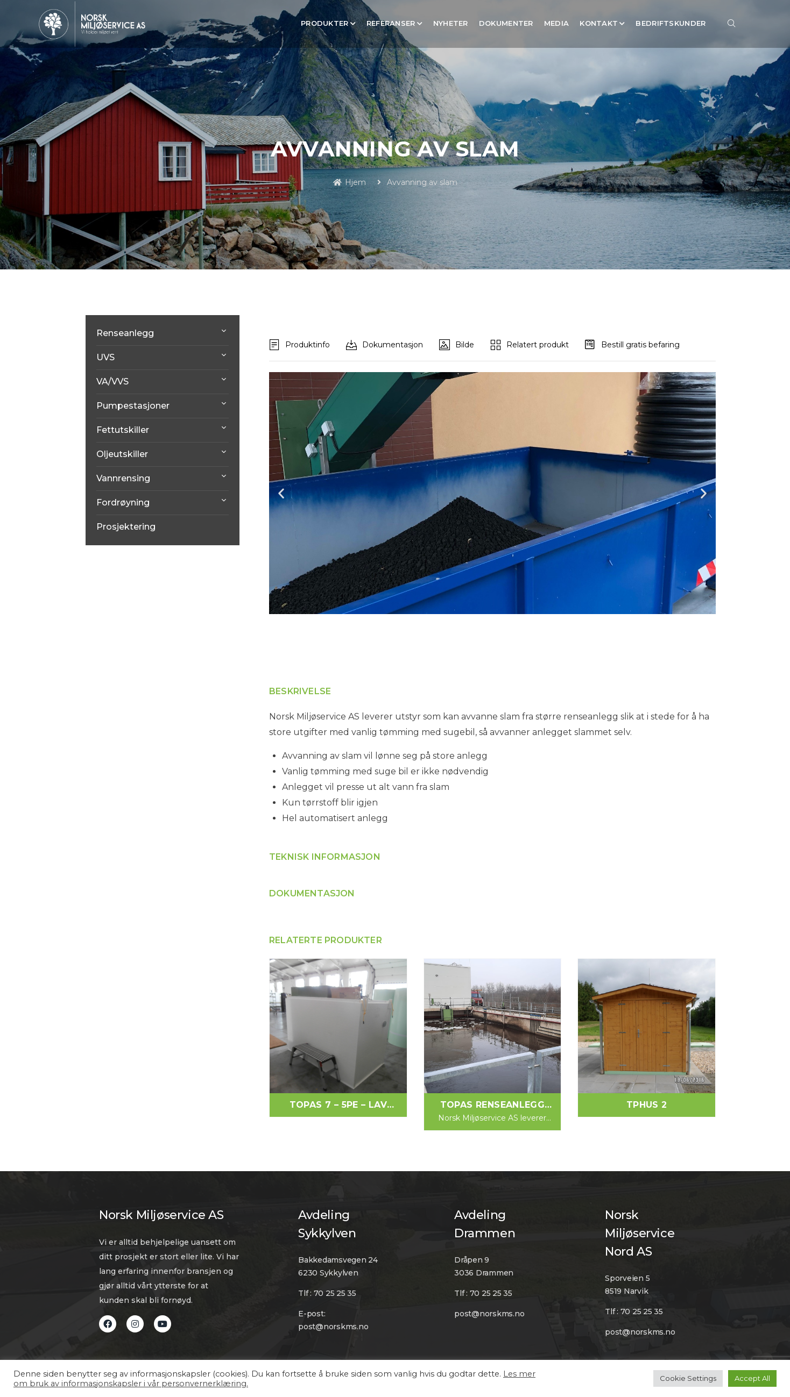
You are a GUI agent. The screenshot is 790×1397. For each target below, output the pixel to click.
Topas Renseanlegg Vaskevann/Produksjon (492, 1105)
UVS (105, 357)
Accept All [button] (752, 1378)
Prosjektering (126, 527)
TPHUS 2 (646, 1105)
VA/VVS (112, 381)
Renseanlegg (125, 333)
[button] (281, 493)
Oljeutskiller (122, 454)
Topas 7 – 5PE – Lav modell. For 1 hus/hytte (338, 1105)
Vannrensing (123, 478)
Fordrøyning (123, 502)
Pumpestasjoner (133, 406)
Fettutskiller (122, 430)
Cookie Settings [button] (688, 1378)
